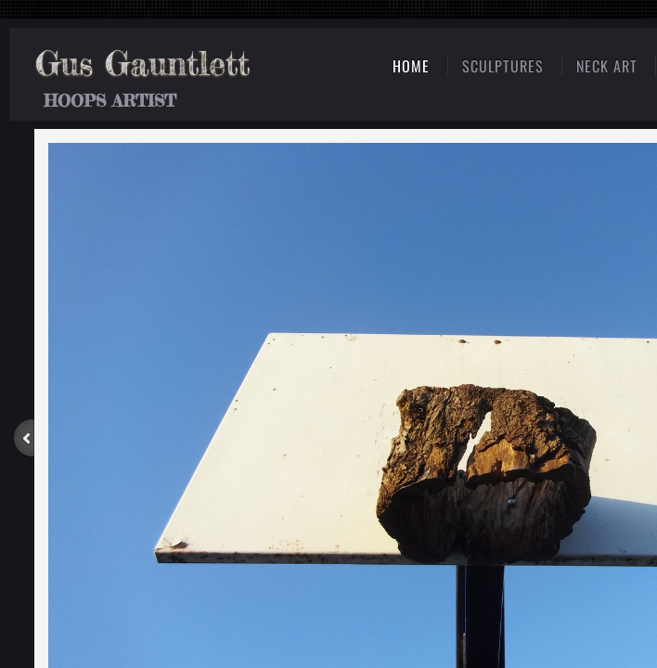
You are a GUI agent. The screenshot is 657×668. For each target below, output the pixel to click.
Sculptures (503, 66)
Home (411, 66)
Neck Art (607, 66)
